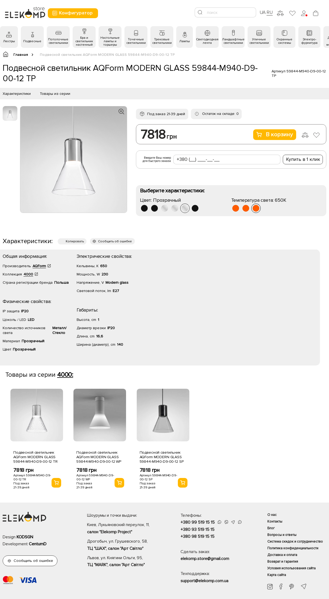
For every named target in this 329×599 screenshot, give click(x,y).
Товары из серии (55, 93)
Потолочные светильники (58, 41)
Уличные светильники (259, 41)
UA (263, 12)
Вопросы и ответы (281, 535)
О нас (272, 515)
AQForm (39, 266)
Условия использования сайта (291, 568)
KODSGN (25, 537)
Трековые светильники (162, 41)
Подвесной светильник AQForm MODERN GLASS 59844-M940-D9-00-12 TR (35, 457)
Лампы (184, 41)
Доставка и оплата (282, 555)
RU (270, 12)
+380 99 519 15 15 (198, 522)
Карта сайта (276, 575)
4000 (28, 274)
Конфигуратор (72, 13)
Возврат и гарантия (282, 561)
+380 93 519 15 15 (197, 529)
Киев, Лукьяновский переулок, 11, (124, 528)
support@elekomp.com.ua (204, 581)
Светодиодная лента (207, 41)
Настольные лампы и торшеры (110, 41)
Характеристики (17, 93)
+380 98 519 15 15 (197, 536)
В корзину (274, 134)
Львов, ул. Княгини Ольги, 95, (124, 562)
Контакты (274, 521)
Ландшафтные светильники (233, 41)
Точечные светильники (136, 41)
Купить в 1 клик (303, 159)
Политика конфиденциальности (292, 548)
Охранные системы (284, 41)
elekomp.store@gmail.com (205, 558)
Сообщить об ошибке (115, 241)
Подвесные (32, 41)
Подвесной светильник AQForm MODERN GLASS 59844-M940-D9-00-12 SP (162, 457)
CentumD (37, 544)
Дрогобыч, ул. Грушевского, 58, (124, 545)
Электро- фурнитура (309, 41)
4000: (65, 375)
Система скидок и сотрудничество (295, 541)
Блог (271, 528)
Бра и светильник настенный (84, 41)
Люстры (9, 41)
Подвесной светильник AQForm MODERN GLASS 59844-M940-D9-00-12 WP (98, 457)
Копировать (75, 241)
